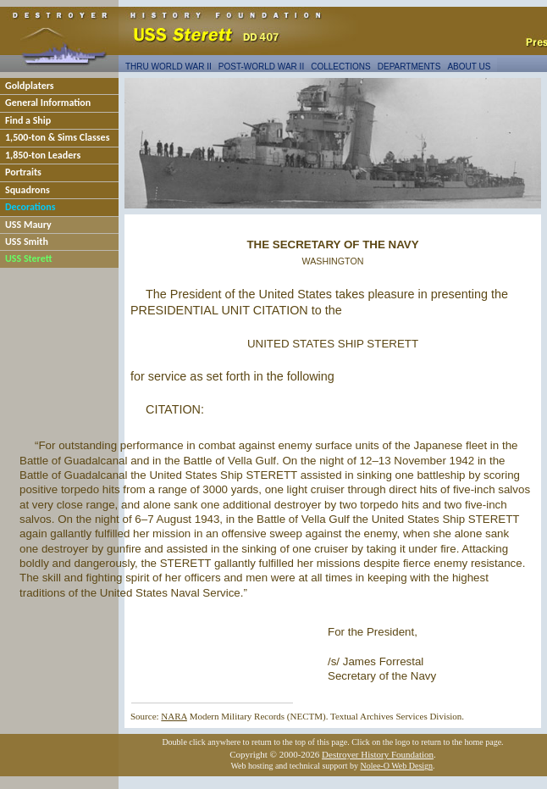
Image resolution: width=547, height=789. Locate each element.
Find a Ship (28, 120)
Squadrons (27, 190)
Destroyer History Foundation (378, 754)
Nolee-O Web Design (396, 765)
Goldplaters (29, 86)
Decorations (30, 207)
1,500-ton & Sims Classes (57, 137)
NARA (174, 716)
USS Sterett (28, 258)
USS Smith (26, 241)
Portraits (23, 172)
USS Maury (28, 225)
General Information (48, 102)
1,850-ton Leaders (42, 155)
